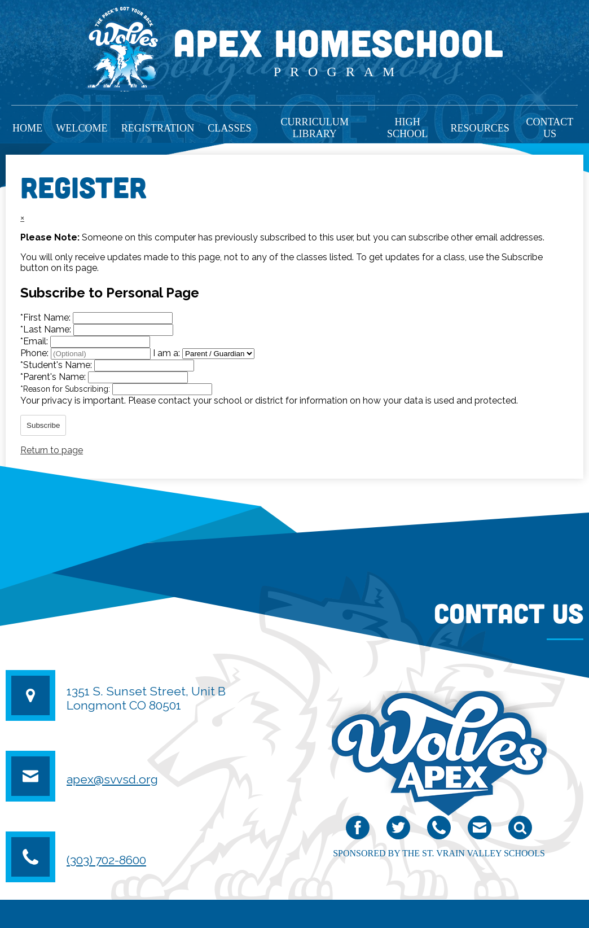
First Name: (46, 317)
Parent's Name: (54, 376)
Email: (35, 341)
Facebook (358, 830)
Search (520, 830)
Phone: (35, 353)
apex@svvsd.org (112, 779)
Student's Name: (57, 365)
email (479, 830)
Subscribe (43, 425)
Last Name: (46, 329)
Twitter (398, 830)
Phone (439, 830)
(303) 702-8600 (106, 860)
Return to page (51, 450)
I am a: (166, 353)
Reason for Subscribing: (66, 388)
